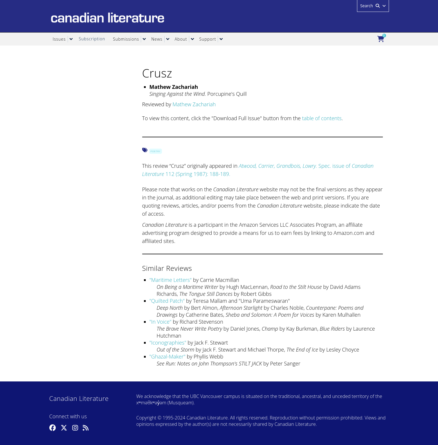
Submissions (126, 39)
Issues (59, 39)
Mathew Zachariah (194, 104)
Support (207, 39)
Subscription (92, 39)
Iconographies (167, 342)
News (156, 39)
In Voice (160, 321)
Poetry (156, 151)
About (181, 39)
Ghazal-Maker (167, 356)
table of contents (322, 118)
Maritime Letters (170, 279)
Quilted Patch (167, 300)
